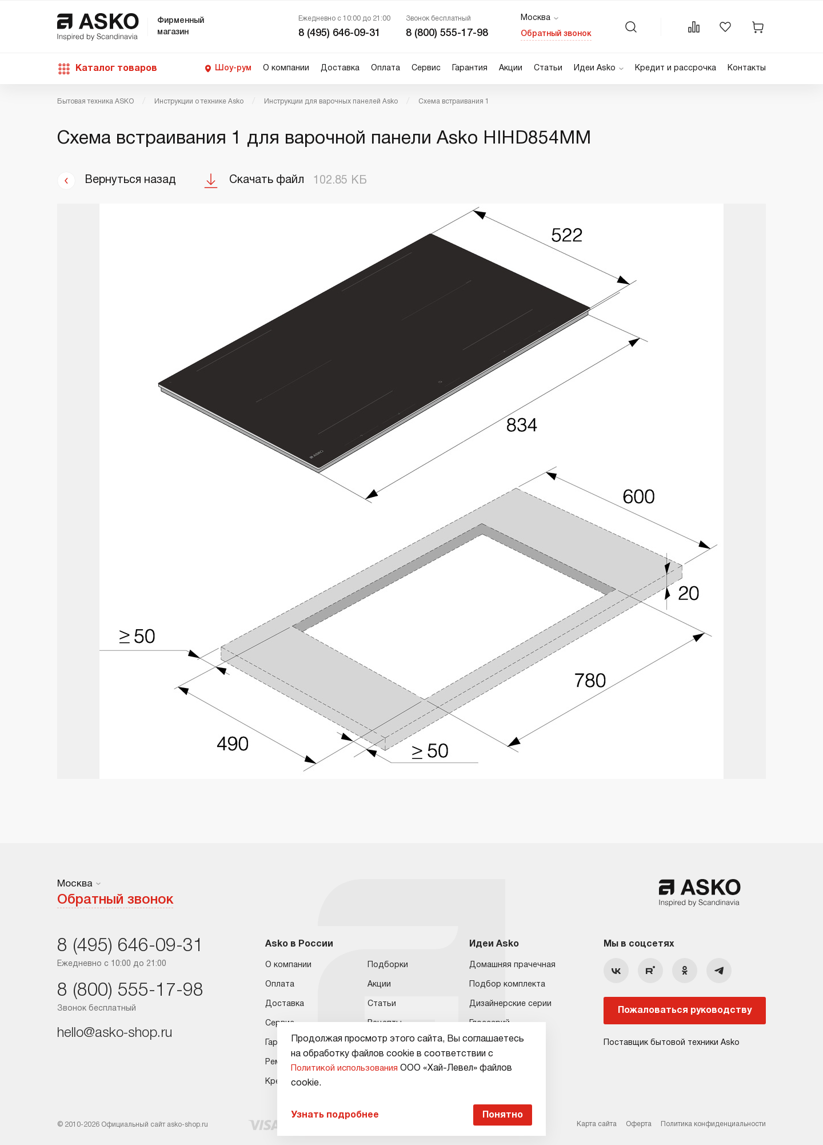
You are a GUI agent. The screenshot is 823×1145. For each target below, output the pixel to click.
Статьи (548, 68)
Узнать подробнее (332, 1114)
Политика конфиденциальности (713, 1123)
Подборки (387, 964)
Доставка (340, 68)
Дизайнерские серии (510, 1003)
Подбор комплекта (507, 983)
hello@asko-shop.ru (114, 1032)
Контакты (747, 68)
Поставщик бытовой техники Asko (672, 1041)
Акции (510, 68)
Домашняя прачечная (512, 964)
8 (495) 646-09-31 (339, 33)
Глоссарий (489, 1022)
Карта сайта (597, 1123)
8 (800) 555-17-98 (447, 33)
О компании (286, 68)
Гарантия (470, 68)
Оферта (639, 1123)
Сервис (426, 68)
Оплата (385, 68)
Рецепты (384, 1022)
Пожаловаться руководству (685, 1009)
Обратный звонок (556, 34)
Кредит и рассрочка (675, 68)
